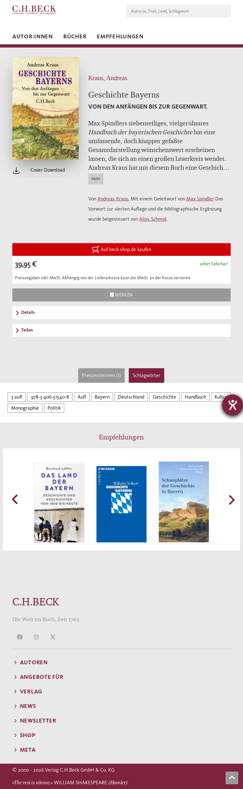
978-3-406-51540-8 (50, 397)
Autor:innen (32, 36)
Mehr (95, 178)
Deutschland (131, 397)
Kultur (221, 397)
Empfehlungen (120, 36)
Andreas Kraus (112, 199)
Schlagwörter (146, 375)
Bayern (102, 397)
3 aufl (16, 397)
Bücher (74, 36)
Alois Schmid (152, 219)
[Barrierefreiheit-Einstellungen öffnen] (232, 404)
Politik (54, 408)
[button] (15, 499)
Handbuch (195, 397)
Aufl (82, 397)
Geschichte (164, 397)
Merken (121, 295)
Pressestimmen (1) (101, 375)
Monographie (25, 408)
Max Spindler (200, 199)
